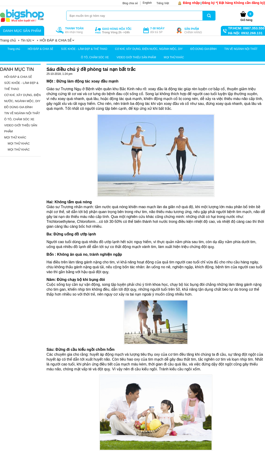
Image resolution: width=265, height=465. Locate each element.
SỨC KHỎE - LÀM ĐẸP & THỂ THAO (84, 49)
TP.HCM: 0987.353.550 (246, 28)
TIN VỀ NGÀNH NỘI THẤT (241, 49)
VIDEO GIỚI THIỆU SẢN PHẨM (136, 57)
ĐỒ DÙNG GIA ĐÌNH (203, 49)
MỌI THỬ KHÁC (174, 57)
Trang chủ (13, 49)
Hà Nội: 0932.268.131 (245, 33)
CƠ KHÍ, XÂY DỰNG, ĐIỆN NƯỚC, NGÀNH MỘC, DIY (149, 49)
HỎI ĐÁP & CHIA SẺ (40, 49)
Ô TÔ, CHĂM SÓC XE (95, 57)
